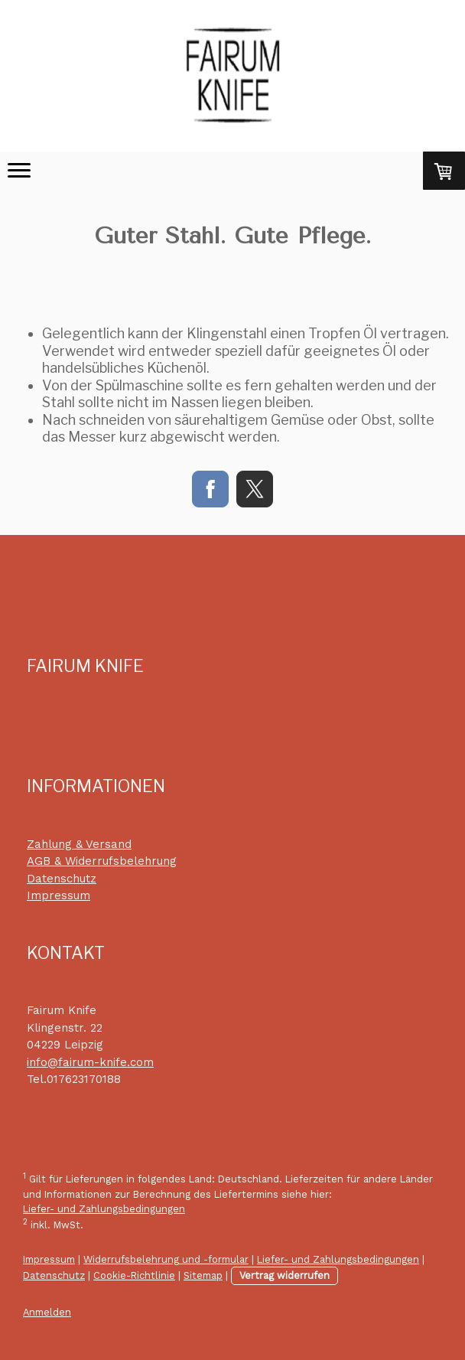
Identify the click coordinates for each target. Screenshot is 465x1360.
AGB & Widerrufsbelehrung (102, 861)
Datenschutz (61, 878)
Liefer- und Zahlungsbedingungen (104, 1209)
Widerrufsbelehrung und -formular (166, 1259)
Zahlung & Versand (79, 844)
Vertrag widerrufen (284, 1275)
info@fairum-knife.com (90, 1062)
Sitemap (203, 1275)
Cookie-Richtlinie (134, 1275)
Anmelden (47, 1312)
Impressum (58, 895)
